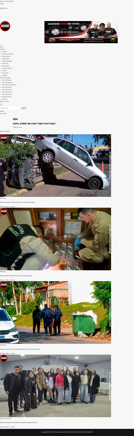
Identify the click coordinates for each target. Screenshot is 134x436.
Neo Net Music (69, 432)
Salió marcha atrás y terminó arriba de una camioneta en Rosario (17, 202)
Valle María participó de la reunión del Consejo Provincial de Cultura (18, 422)
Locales (4, 51)
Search (24, 108)
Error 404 (3, 113)
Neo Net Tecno (7, 94)
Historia (4, 99)
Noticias (2, 49)
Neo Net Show (7, 89)
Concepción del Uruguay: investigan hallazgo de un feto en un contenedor (20, 349)
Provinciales (6, 56)
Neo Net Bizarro (7, 82)
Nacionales (5, 59)
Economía (5, 73)
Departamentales (7, 54)
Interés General (7, 68)
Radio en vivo (4, 101)
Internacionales (7, 61)
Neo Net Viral (6, 96)
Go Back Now (17, 127)
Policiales (5, 63)
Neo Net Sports (7, 92)
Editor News (79, 432)
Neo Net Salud (7, 87)
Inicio (2, 47)
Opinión (4, 75)
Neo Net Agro (6, 80)
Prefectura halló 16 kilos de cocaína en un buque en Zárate (16, 275)
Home (2, 111)
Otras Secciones (5, 77)
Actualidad (5, 66)
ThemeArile (89, 432)
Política (4, 70)
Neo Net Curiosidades (9, 85)
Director (2, 206)
